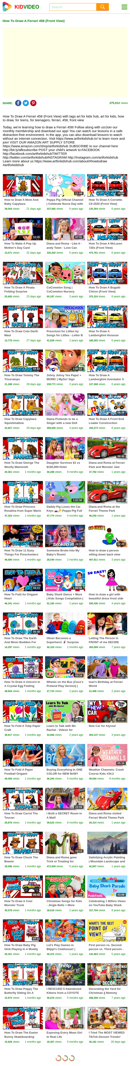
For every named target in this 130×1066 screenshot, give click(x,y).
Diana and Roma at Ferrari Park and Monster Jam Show (107, 466)
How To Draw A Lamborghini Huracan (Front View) (104, 335)
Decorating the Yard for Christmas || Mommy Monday (105, 992)
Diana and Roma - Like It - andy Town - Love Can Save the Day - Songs (64, 247)
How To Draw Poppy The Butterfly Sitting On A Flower (21, 992)
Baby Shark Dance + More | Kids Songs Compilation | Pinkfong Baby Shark (65, 598)
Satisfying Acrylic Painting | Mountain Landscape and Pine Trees (107, 861)
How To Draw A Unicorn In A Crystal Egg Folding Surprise (22, 686)
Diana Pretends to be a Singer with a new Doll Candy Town (62, 423)
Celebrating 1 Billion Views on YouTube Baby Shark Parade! (107, 905)
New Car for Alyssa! (102, 726)
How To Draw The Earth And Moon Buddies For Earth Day (20, 642)
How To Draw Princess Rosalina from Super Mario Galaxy (22, 510)
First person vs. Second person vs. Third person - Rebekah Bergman (106, 949)
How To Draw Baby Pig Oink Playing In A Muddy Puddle (21, 949)
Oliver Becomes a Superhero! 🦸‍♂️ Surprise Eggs (63, 642)
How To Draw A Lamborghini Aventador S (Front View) (106, 379)
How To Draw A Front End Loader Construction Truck (106, 423)
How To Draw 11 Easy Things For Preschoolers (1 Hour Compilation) (21, 554)
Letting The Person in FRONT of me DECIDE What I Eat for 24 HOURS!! (107, 642)
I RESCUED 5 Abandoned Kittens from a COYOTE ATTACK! (64, 992)
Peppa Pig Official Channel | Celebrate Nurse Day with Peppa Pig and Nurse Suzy (65, 203)
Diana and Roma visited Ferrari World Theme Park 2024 (106, 817)
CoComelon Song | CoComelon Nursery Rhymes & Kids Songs (62, 291)
